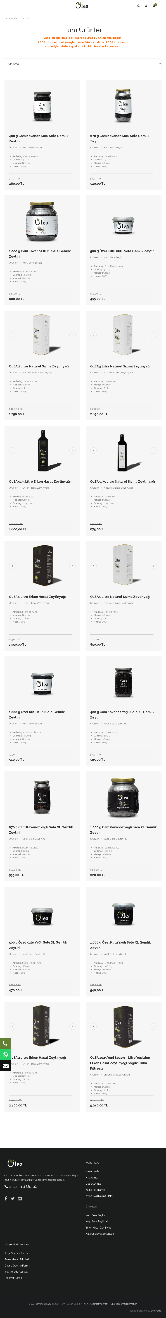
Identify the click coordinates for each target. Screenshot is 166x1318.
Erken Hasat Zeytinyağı (99, 1227)
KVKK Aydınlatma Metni (99, 1195)
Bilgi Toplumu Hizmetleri (124, 1304)
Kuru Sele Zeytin (95, 1215)
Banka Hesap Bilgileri (16, 1259)
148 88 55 (23, 1186)
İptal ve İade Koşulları (16, 1271)
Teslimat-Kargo (13, 1277)
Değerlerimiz (93, 1183)
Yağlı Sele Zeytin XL (97, 1221)
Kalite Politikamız (95, 1189)
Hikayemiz (92, 1177)
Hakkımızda (92, 1171)
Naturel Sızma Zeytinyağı (100, 1233)
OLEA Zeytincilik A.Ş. (40, 1304)
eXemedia (156, 1310)
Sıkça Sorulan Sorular (16, 1253)
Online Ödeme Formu (17, 1265)
